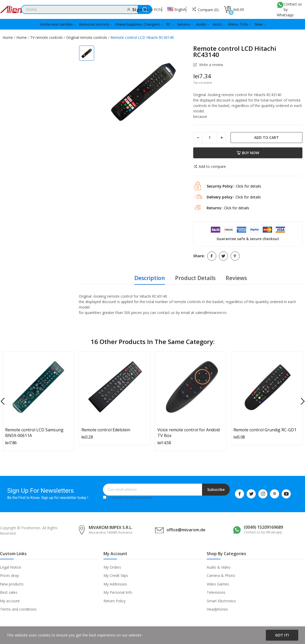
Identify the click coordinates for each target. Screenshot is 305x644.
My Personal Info (117, 592)
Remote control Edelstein (105, 430)
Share (211, 256)
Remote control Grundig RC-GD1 (264, 430)
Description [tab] (149, 278)
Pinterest (235, 256)
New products (12, 584)
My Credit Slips (115, 575)
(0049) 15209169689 (263, 527)
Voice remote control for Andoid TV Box (188, 432)
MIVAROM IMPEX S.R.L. (111, 527)
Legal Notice (10, 567)
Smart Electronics (221, 600)
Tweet (223, 256)
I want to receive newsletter (131, 498)
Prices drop (9, 575)
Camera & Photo (221, 575)
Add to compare (209, 166)
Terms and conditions (18, 609)
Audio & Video (219, 567)
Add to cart (266, 137)
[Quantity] (209, 137)
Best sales (8, 592)
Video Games (218, 584)
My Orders (112, 567)
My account (10, 600)
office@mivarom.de (186, 530)
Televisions (216, 592)
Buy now (248, 152)
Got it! (282, 635)
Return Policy (114, 600)
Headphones (217, 609)
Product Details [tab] (195, 278)
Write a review (210, 65)
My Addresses (115, 584)
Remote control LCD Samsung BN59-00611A (34, 432)
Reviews (236, 278)
